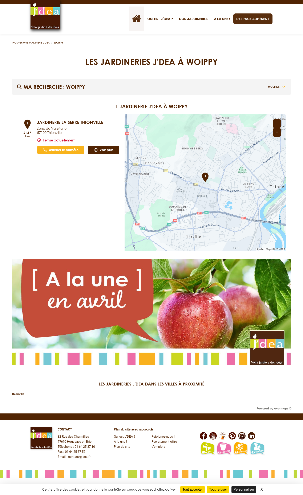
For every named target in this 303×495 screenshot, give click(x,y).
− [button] (276, 132)
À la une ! (120, 442)
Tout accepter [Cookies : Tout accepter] (192, 489)
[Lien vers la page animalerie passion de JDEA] (257, 449)
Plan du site (122, 447)
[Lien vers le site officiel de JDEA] (45, 14)
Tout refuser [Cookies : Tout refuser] (218, 489)
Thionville (18, 394)
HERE (282, 249)
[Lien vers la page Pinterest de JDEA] (232, 436)
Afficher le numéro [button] (60, 150)
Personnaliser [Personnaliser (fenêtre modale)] (244, 489)
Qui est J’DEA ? (124, 436)
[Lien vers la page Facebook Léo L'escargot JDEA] (222, 436)
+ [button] (277, 123)
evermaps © (282, 408)
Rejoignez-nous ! (163, 436)
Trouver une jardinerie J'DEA (31, 42)
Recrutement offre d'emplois (164, 444)
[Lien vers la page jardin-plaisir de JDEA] (207, 449)
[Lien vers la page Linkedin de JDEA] (251, 436)
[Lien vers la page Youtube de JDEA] (213, 436)
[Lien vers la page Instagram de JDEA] (242, 436)
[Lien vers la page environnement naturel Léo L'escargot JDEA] (241, 449)
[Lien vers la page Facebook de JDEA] (203, 436)
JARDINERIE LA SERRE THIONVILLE (70, 122)
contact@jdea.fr (79, 457)
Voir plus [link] (103, 150)
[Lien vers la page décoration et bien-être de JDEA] (224, 449)
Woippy (58, 42)
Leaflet (260, 249)
